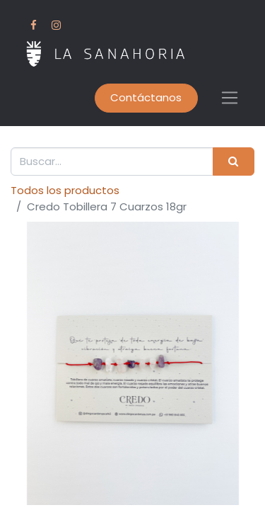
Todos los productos (65, 190)
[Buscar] (233, 161)
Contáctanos (146, 97)
